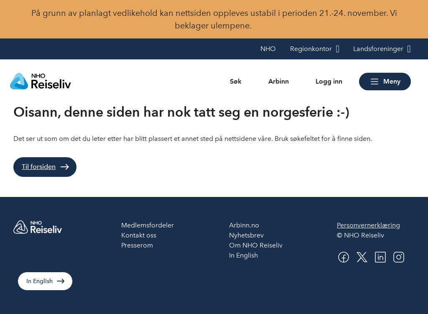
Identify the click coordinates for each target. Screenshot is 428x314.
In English (39, 281)
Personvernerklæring (368, 225)
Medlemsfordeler (147, 225)
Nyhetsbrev (246, 235)
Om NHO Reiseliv (256, 245)
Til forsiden (39, 167)
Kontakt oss (138, 235)
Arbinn (278, 81)
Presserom (137, 245)
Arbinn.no (244, 225)
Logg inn (329, 81)
